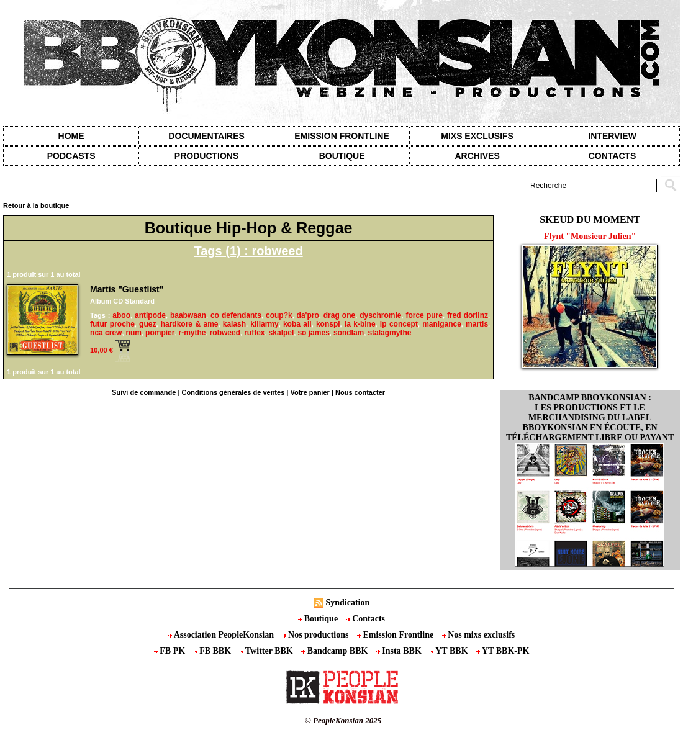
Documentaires (206, 136)
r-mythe (192, 332)
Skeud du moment (590, 219)
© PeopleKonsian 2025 (343, 720)
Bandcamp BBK (335, 651)
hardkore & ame (190, 324)
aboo (121, 315)
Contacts (365, 618)
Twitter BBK (268, 651)
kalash (234, 324)
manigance (441, 324)
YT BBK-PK (502, 651)
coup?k (279, 315)
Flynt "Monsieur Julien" (590, 236)
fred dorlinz (467, 315)
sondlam (348, 332)
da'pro (308, 315)
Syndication (347, 602)
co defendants (235, 315)
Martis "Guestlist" (126, 289)
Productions (206, 156)
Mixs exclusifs (477, 136)
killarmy (264, 324)
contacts (612, 156)
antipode (150, 315)
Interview (612, 136)
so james (313, 332)
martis (477, 324)
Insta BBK (399, 651)
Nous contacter (360, 392)
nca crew (106, 332)
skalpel (281, 332)
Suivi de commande (144, 392)
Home (71, 136)
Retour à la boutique (36, 205)
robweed (225, 332)
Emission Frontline (341, 136)
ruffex (254, 332)
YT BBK (450, 651)
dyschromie (380, 315)
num (134, 332)
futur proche (112, 324)
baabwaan (188, 315)
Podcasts (71, 156)
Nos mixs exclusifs (478, 634)
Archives (477, 156)
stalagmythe (389, 332)
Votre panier (309, 392)
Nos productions (317, 634)
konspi (328, 324)
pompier (159, 332)
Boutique (342, 156)
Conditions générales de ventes (233, 392)
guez (147, 324)
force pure (424, 315)
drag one (339, 315)
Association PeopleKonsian (222, 634)
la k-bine (360, 324)
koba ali (297, 324)
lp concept (399, 324)
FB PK (171, 651)
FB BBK (213, 651)
